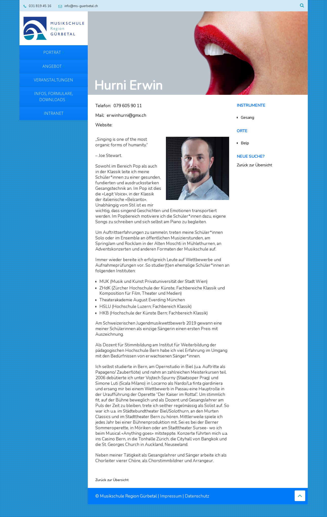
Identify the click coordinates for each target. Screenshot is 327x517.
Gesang (247, 117)
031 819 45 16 (36, 6)
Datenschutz (197, 496)
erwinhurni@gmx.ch (126, 115)
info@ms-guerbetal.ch (77, 6)
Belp (245, 143)
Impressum (171, 496)
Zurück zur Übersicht (111, 480)
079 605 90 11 (128, 106)
